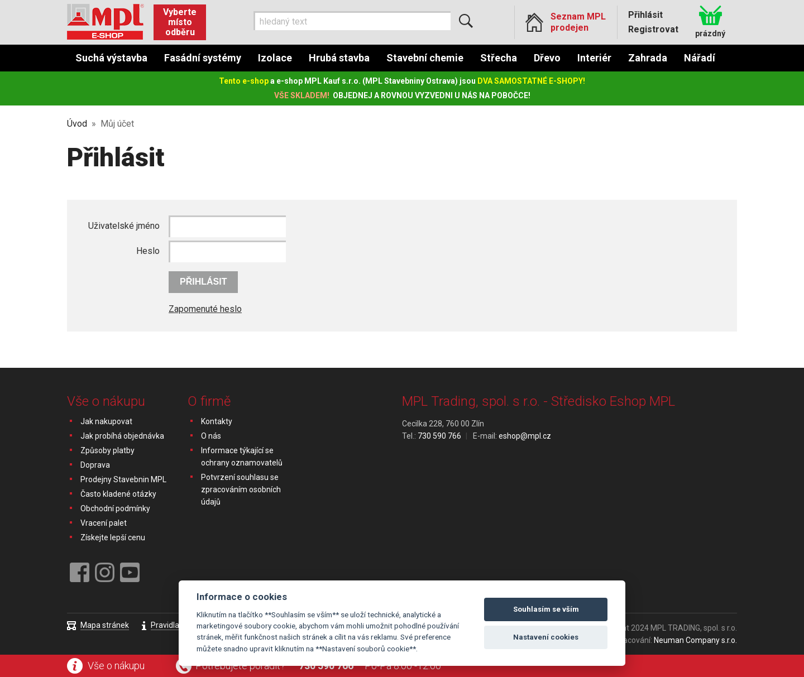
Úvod (77, 123)
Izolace (275, 58)
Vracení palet (103, 522)
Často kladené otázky (118, 493)
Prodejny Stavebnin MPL (123, 479)
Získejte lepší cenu (112, 537)
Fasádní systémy (202, 58)
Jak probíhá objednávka (122, 435)
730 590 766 (326, 665)
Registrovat (653, 29)
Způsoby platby (107, 450)
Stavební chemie (424, 58)
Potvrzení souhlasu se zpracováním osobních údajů (241, 489)
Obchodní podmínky (115, 508)
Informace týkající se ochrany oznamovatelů (242, 456)
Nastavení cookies (545, 637)
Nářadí (699, 58)
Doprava (95, 464)
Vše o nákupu (116, 665)
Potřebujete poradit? (240, 665)
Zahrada (647, 58)
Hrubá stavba (339, 58)
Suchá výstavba (111, 58)
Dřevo (547, 58)
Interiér (594, 58)
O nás (211, 435)
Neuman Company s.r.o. (695, 640)
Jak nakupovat (106, 421)
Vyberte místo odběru (180, 22)
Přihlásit (645, 14)
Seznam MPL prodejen (578, 22)
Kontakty (216, 421)
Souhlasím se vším (546, 609)
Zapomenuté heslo (205, 309)
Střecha (498, 58)
